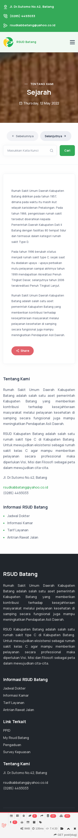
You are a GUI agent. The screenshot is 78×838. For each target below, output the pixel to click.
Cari (67, 150)
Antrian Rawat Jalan (22, 537)
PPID (6, 730)
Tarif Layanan (17, 530)
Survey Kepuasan (16, 752)
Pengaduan (12, 745)
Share (22, 351)
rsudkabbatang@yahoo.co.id (32, 25)
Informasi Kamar (20, 523)
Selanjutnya (56, 136)
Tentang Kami (42, 84)
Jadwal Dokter (18, 516)
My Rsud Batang (16, 737)
